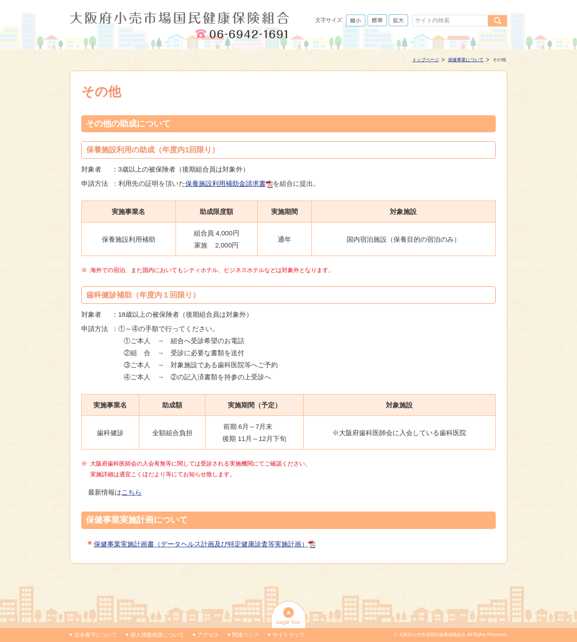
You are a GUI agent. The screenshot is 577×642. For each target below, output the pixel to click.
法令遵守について (95, 635)
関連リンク (245, 635)
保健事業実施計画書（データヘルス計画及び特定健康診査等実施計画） (201, 544)
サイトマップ (288, 635)
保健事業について (466, 59)
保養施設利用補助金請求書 (225, 183)
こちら (131, 492)
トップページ (425, 59)
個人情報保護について (157, 635)
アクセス (208, 635)
